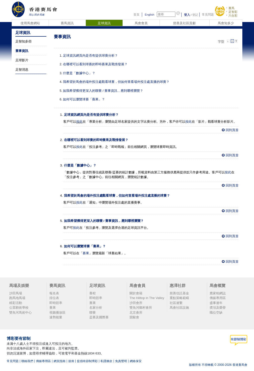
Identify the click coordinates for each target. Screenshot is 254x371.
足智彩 (232, 11)
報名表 (54, 293)
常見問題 (208, 14)
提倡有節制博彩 (87, 361)
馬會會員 (141, 23)
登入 (187, 14)
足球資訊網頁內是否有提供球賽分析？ (90, 55)
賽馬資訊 (67, 23)
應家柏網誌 (218, 293)
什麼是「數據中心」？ (79, 73)
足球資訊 (104, 23)
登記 (195, 14)
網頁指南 (59, 361)
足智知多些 (23, 41)
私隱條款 (106, 361)
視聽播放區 (57, 312)
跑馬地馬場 (17, 298)
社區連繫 (176, 303)
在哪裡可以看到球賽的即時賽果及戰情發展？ (95, 64)
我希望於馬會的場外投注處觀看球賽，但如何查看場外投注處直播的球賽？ (116, 82)
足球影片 (21, 60)
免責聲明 (121, 361)
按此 (79, 121)
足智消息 (21, 69)
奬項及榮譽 (218, 307)
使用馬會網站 (30, 23)
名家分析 (95, 307)
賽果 (86, 253)
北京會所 (135, 312)
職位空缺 (216, 312)
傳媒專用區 (218, 298)
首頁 (136, 14)
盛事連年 (216, 303)
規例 (71, 361)
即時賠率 (55, 303)
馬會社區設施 (179, 307)
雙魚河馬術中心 (20, 312)
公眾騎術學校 (19, 307)
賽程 (92, 293)
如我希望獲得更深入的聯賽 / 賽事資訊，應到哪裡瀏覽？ (103, 91)
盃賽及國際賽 (99, 317)
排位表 (54, 298)
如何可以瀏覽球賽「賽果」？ (84, 99)
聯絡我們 (27, 361)
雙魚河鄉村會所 (140, 307)
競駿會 (134, 317)
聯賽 (92, 312)
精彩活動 (15, 303)
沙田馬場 (15, 293)
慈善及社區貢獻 (184, 23)
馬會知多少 (226, 23)
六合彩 (232, 15)
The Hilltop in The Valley (146, 298)
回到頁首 (232, 130)
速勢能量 (55, 317)
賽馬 (231, 8)
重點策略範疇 (179, 298)
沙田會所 (135, 303)
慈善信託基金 (179, 293)
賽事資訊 (21, 51)
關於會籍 (135, 293)
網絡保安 (136, 361)
